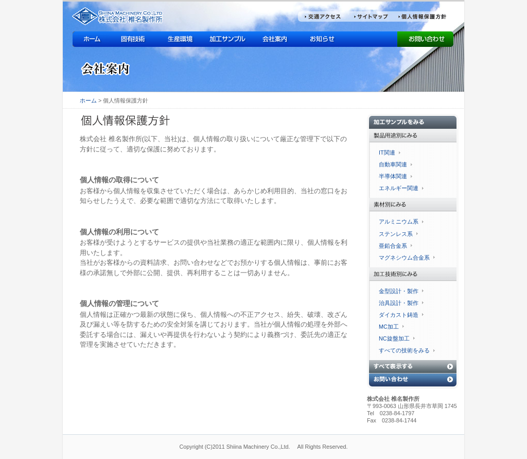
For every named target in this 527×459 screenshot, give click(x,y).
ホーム (88, 100)
